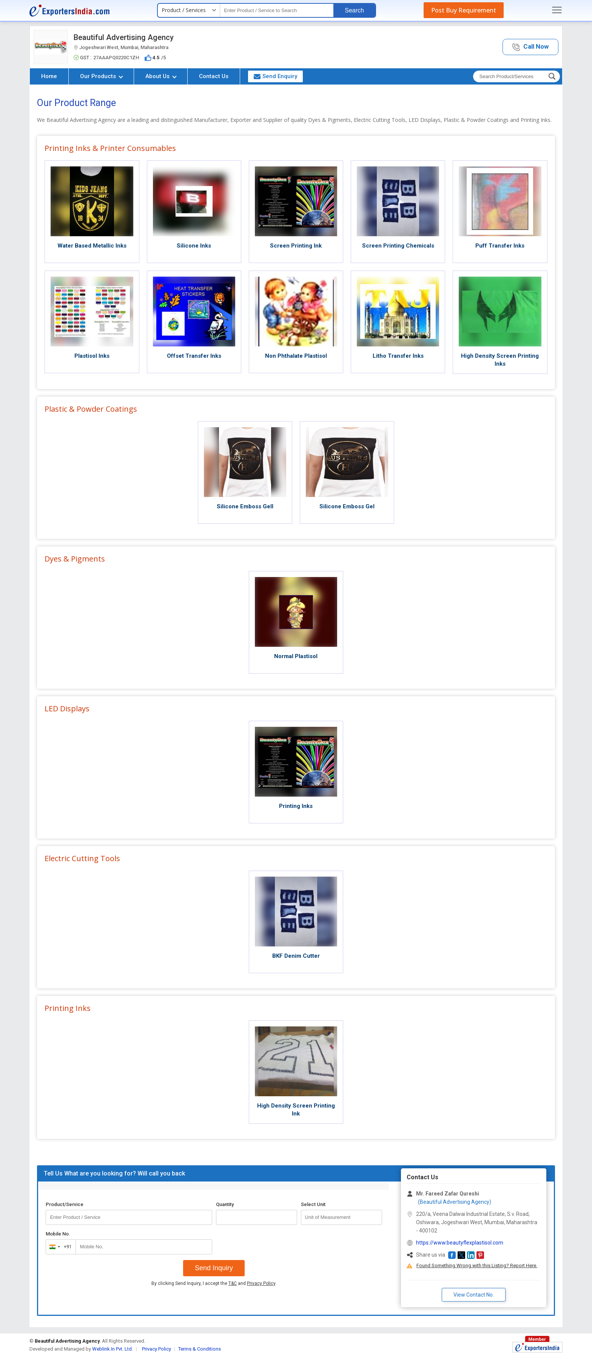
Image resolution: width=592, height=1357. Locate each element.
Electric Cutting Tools (82, 858)
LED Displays (67, 708)
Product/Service (64, 1204)
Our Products (101, 76)
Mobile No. (58, 1234)
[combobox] (59, 1247)
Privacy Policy (261, 1283)
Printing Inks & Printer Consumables (110, 148)
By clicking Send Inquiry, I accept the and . (213, 1283)
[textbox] (276, 10)
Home (49, 76)
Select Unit (313, 1204)
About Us (161, 76)
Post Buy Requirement (463, 10)
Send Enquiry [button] (275, 76)
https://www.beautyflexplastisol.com (459, 1243)
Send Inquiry (214, 1268)
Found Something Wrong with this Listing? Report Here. (476, 1265)
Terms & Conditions (199, 1349)
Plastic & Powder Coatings (91, 409)
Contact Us (213, 76)
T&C (232, 1283)
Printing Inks (68, 1008)
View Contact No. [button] (473, 1295)
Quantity (225, 1204)
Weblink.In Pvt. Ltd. (112, 1349)
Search (354, 10)
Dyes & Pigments (75, 558)
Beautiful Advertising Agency (124, 37)
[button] (530, 47)
